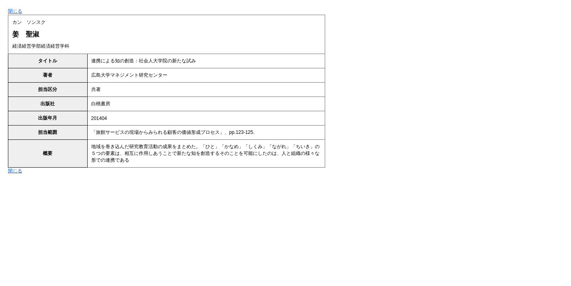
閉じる (15, 11)
